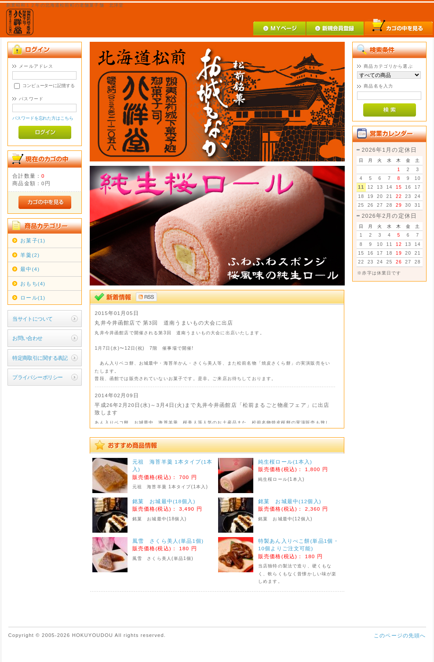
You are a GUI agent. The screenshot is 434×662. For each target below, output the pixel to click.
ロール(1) (32, 297)
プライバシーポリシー (37, 377)
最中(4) (30, 269)
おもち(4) (32, 283)
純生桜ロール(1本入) (285, 461)
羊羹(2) (30, 255)
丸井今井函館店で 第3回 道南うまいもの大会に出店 (164, 323)
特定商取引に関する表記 (40, 358)
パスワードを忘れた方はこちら (42, 118)
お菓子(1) (32, 240)
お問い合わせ (27, 338)
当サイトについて (32, 319)
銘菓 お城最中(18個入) (164, 501)
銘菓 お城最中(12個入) (289, 501)
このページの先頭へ (400, 635)
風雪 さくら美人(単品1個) (168, 541)
